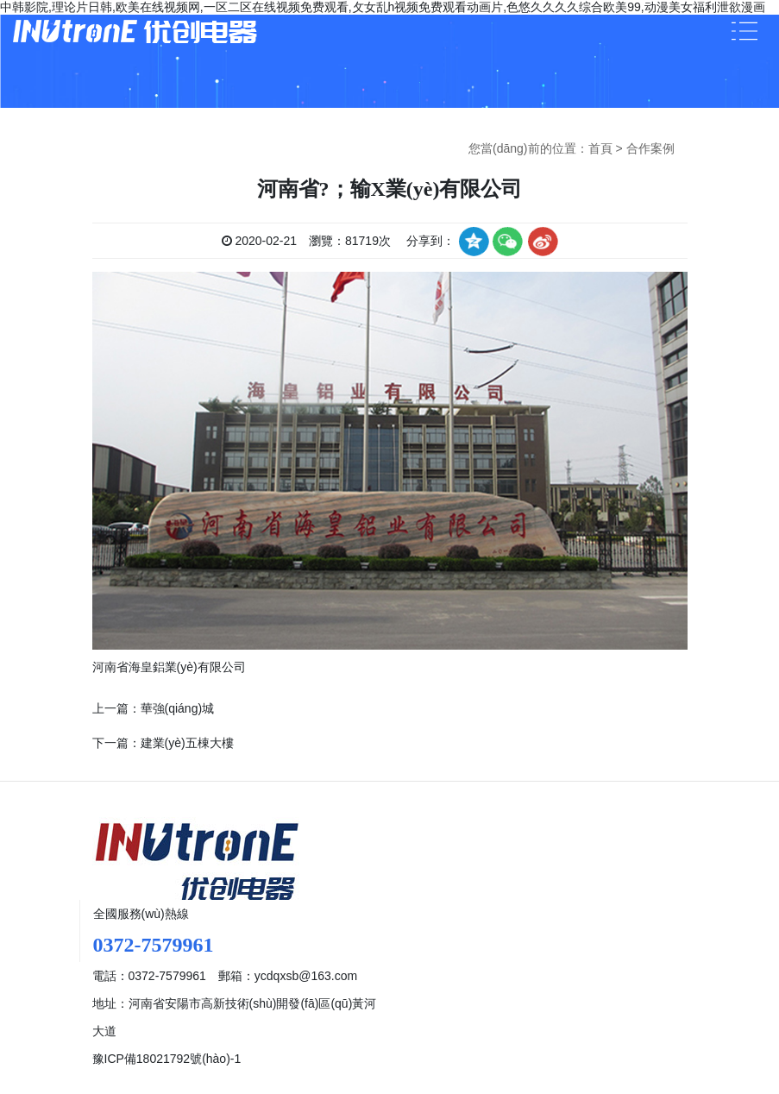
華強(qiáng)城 (178, 708)
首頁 (600, 148)
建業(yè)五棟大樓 (187, 743)
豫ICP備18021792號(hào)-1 (167, 1059)
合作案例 (650, 148)
